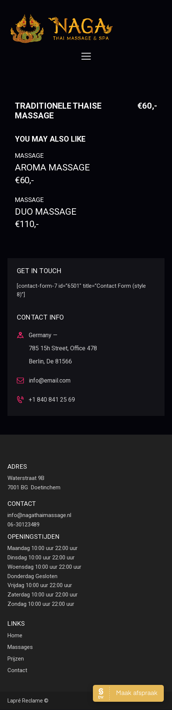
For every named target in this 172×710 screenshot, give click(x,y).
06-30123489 (23, 524)
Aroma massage (86, 174)
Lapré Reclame (25, 701)
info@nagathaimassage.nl (39, 515)
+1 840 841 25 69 (52, 399)
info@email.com (50, 380)
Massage (29, 155)
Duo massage (86, 218)
